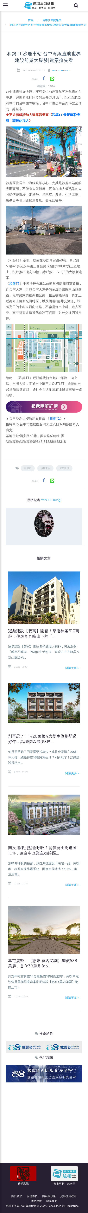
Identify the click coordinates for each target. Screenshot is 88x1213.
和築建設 (64, 468)
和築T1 (14, 283)
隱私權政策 (49, 1196)
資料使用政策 (68, 1196)
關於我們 (16, 1196)
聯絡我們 (51, 1201)
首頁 (30, 20)
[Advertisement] (44, 1128)
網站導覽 (36, 1201)
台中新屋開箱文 (51, 20)
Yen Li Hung (60, 70)
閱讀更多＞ (72, 668)
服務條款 (32, 1196)
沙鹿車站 (45, 468)
